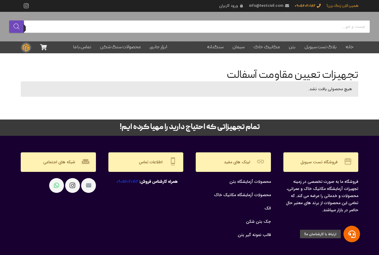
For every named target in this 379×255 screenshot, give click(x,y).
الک (267, 208)
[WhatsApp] (56, 185)
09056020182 (127, 181)
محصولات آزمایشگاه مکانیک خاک (242, 195)
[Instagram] (26, 6)
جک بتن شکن (258, 221)
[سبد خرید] (43, 47)
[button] (351, 234)
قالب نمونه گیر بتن (254, 235)
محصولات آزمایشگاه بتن (250, 181)
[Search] (16, 26)
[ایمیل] (88, 185)
